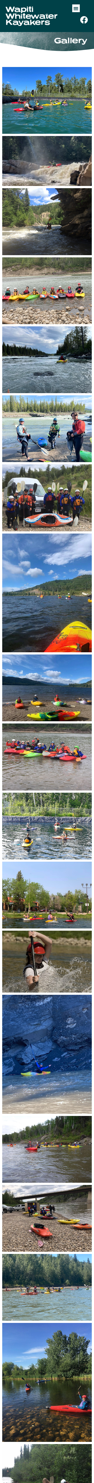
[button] (76, 8)
